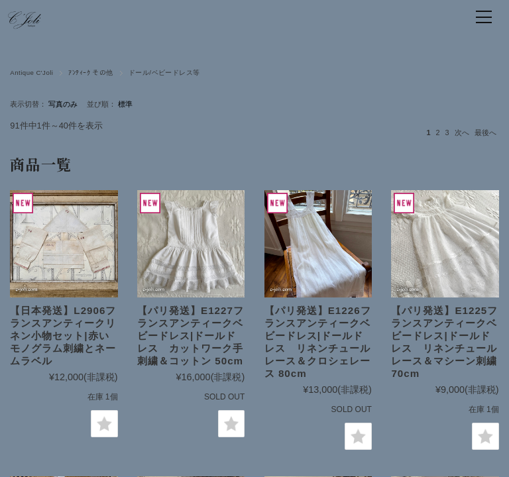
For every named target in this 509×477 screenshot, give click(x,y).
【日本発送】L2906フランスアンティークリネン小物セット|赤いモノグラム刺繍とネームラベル (63, 335)
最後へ (485, 132)
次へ (462, 132)
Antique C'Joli (31, 72)
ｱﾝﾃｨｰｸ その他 (90, 72)
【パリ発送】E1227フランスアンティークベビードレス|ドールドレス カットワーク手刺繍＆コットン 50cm (190, 335)
